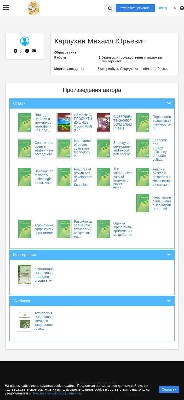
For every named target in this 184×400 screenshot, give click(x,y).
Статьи (19, 103)
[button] (6, 8)
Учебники (21, 301)
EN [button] (174, 8)
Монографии (24, 255)
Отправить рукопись (135, 8)
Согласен (169, 389)
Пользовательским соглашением (57, 393)
